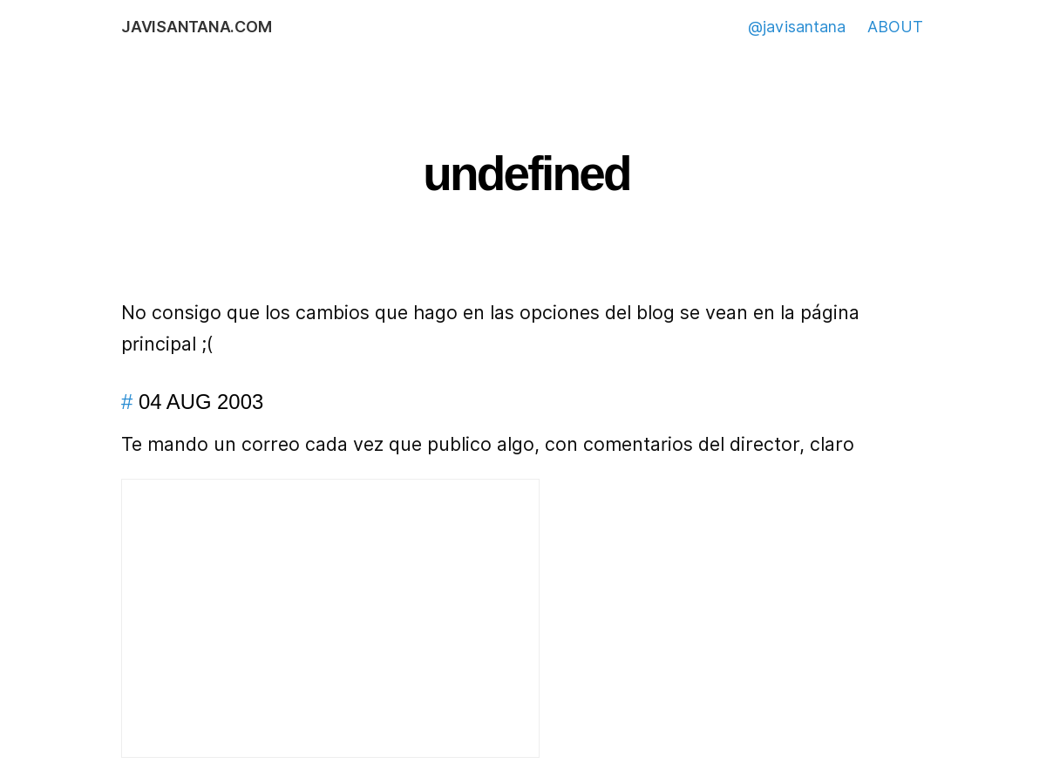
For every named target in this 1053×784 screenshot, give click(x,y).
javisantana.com (196, 26)
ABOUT (895, 26)
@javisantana (797, 26)
